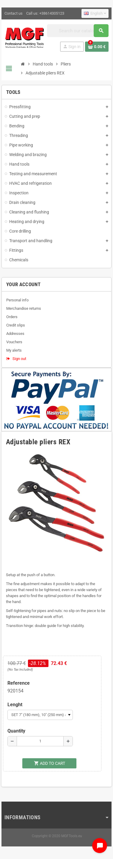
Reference (18, 683)
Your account (23, 284)
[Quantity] (40, 741)
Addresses (15, 333)
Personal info (17, 300)
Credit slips (15, 325)
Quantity (16, 731)
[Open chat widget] (99, 845)
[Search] (78, 30)
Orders (12, 317)
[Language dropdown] (95, 13)
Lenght (14, 704)
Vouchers (14, 342)
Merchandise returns (23, 308)
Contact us (13, 13)
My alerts (14, 350)
